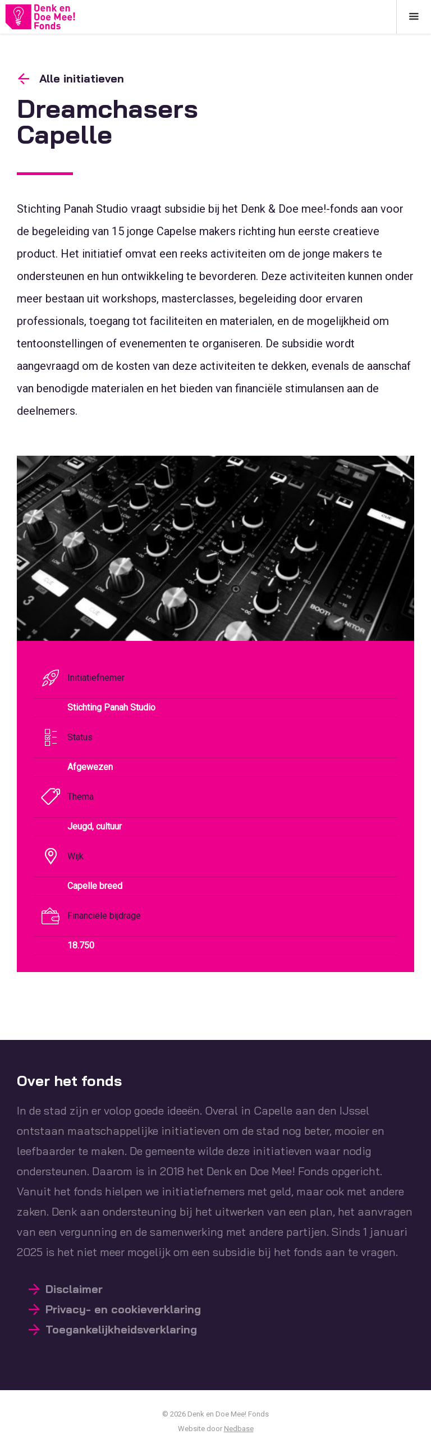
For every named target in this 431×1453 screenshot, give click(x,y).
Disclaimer (74, 1289)
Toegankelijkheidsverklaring (121, 1329)
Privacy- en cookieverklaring (123, 1309)
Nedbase (239, 1428)
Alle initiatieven (81, 78)
